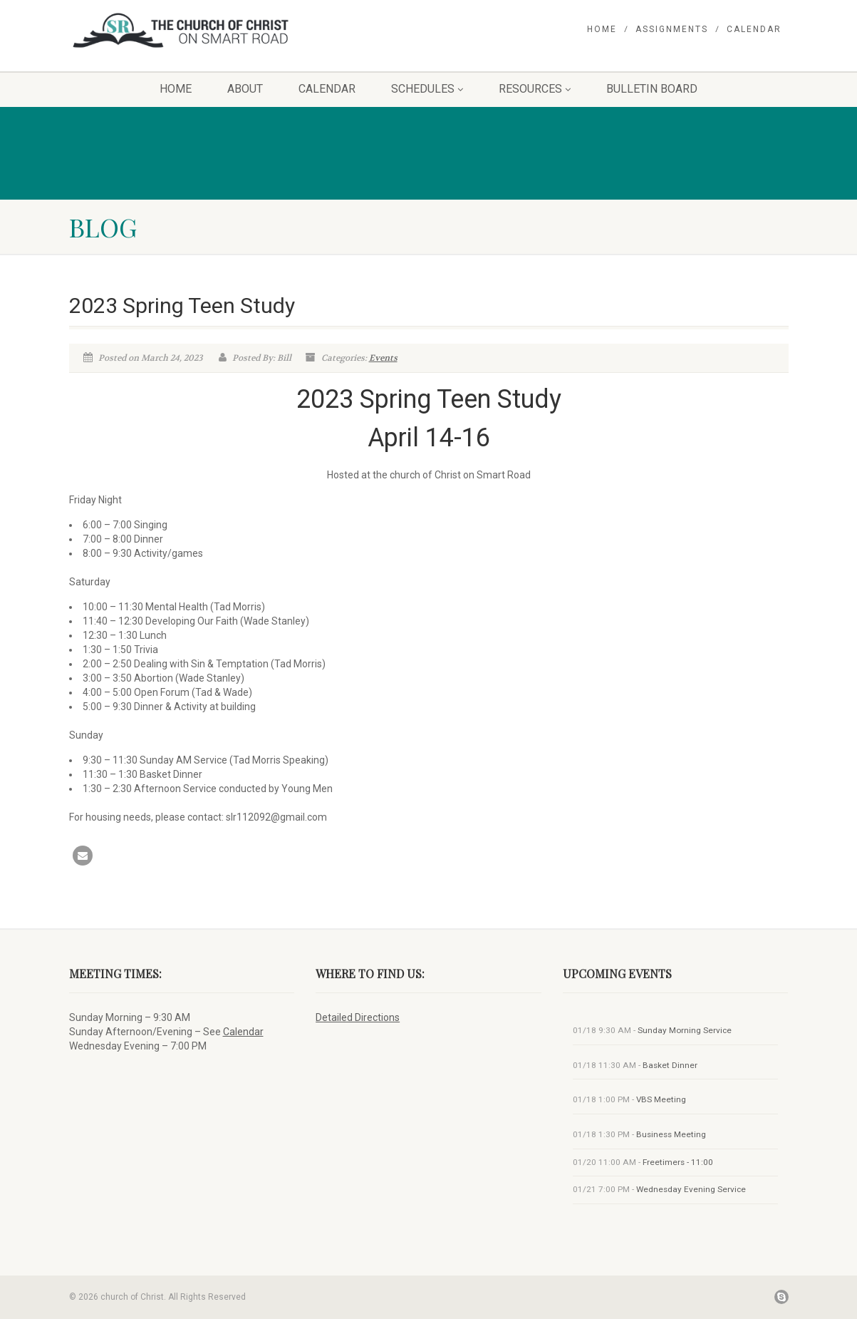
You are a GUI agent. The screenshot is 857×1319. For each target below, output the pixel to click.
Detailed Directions (358, 1017)
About (245, 89)
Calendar (754, 29)
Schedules (427, 89)
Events (383, 358)
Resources (535, 89)
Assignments (671, 29)
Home (602, 29)
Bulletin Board (651, 89)
